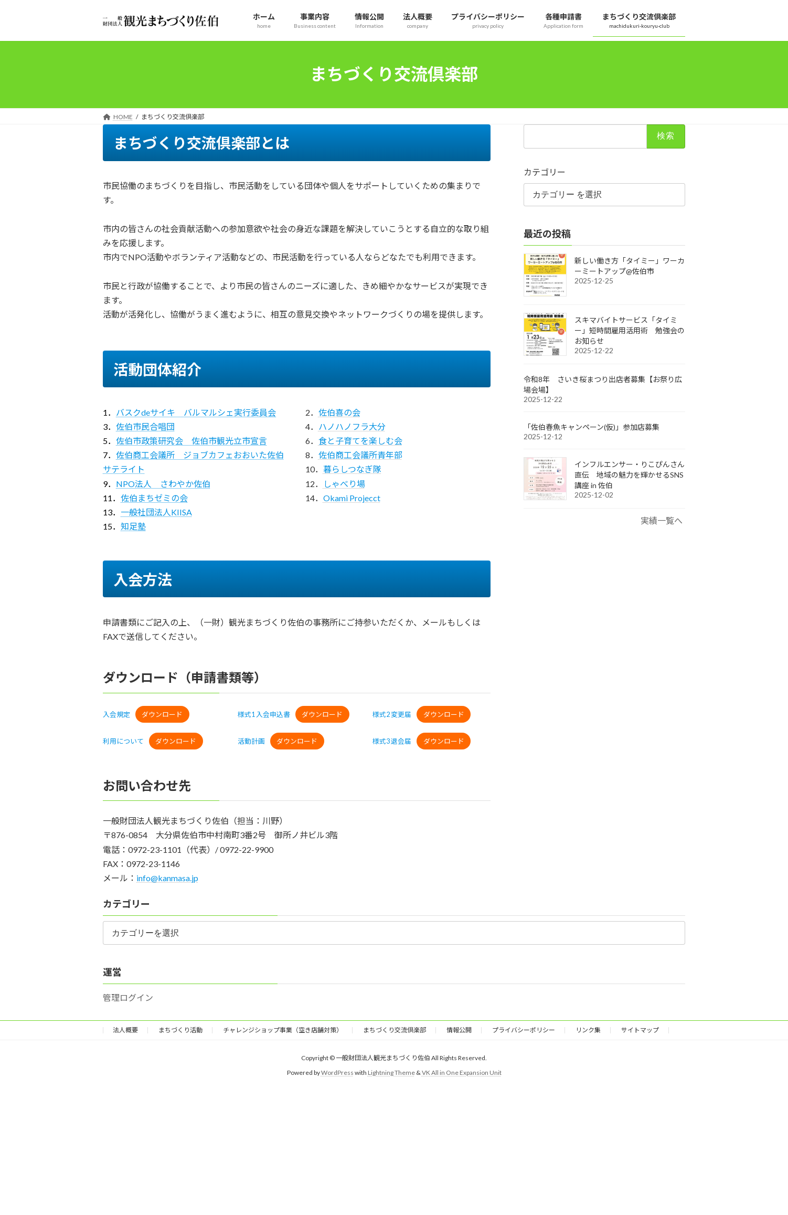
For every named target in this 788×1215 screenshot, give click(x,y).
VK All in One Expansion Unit (462, 1072)
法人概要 (125, 1030)
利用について (123, 741)
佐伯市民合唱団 (145, 426)
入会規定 (116, 714)
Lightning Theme (391, 1072)
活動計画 (251, 741)
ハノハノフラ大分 (352, 426)
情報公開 (459, 1030)
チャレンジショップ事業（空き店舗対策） (283, 1030)
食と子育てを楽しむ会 (360, 441)
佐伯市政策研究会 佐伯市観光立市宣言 (191, 441)
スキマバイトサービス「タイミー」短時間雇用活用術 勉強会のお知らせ (629, 330)
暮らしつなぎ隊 (352, 469)
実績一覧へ (662, 520)
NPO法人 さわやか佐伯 (163, 484)
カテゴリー (545, 171)
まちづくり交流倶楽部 (394, 1030)
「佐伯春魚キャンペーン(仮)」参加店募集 (591, 426)
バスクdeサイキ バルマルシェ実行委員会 (196, 412)
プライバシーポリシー (523, 1030)
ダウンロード (162, 714)
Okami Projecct (351, 498)
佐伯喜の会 (339, 412)
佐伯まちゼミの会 (154, 498)
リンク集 (588, 1030)
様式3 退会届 (391, 741)
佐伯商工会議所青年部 (360, 455)
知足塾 (133, 526)
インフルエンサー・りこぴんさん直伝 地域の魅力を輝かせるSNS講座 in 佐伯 (629, 475)
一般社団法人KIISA (156, 512)
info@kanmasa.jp (167, 878)
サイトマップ (640, 1030)
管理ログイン (128, 997)
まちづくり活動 (180, 1030)
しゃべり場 (344, 484)
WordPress (337, 1072)
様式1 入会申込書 (264, 714)
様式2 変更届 (391, 714)
